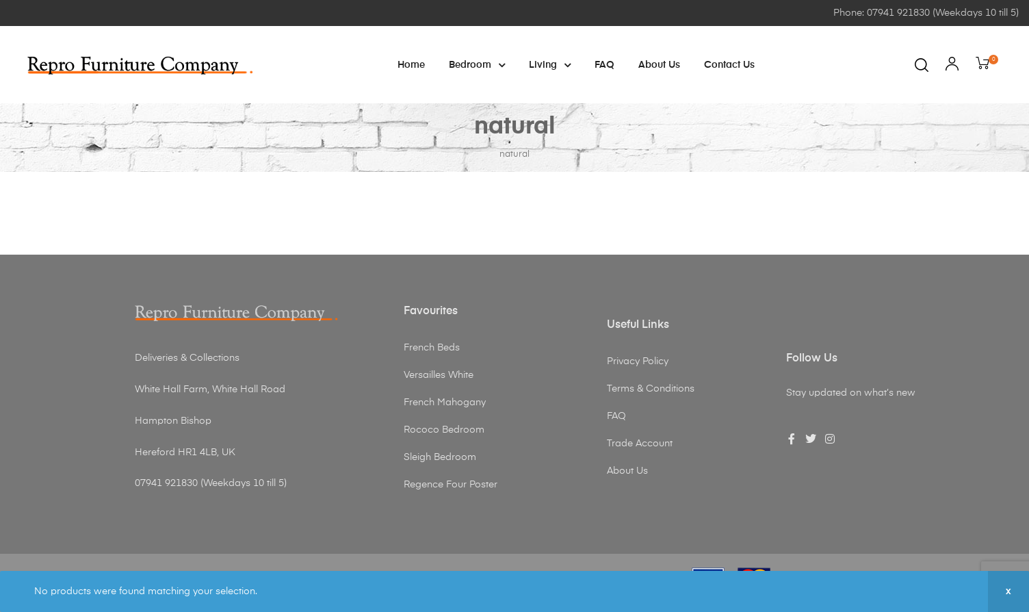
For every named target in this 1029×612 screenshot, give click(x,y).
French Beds (432, 348)
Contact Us (729, 65)
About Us (659, 65)
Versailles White (438, 375)
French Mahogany (445, 402)
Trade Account (640, 443)
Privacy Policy (637, 361)
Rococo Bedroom (444, 430)
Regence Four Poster (450, 484)
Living (550, 65)
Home (411, 65)
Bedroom (477, 65)
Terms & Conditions (650, 389)
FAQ (604, 65)
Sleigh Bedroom (440, 457)
